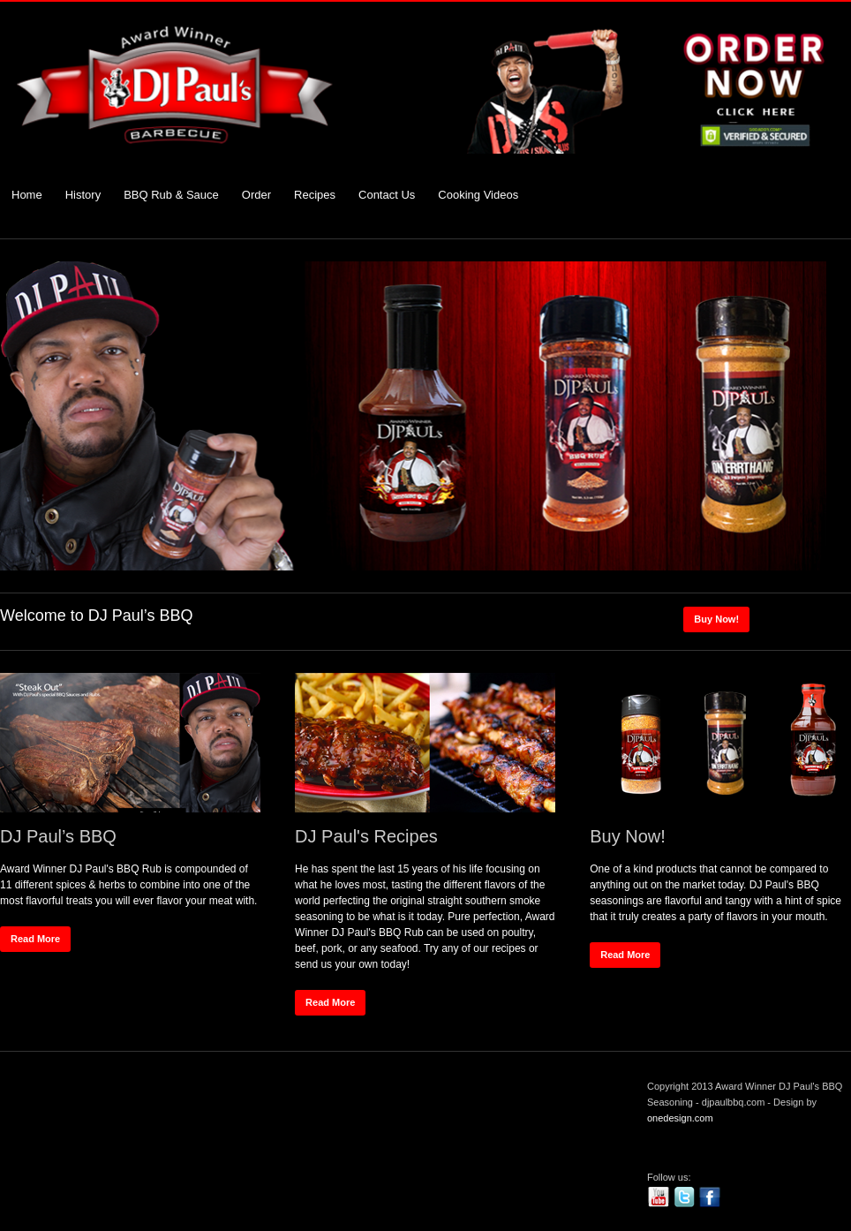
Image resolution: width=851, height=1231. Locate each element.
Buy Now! (716, 619)
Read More (35, 938)
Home (26, 194)
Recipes (314, 194)
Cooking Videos (478, 194)
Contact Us (386, 194)
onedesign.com (680, 1118)
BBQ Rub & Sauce (171, 194)
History (83, 194)
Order (256, 194)
